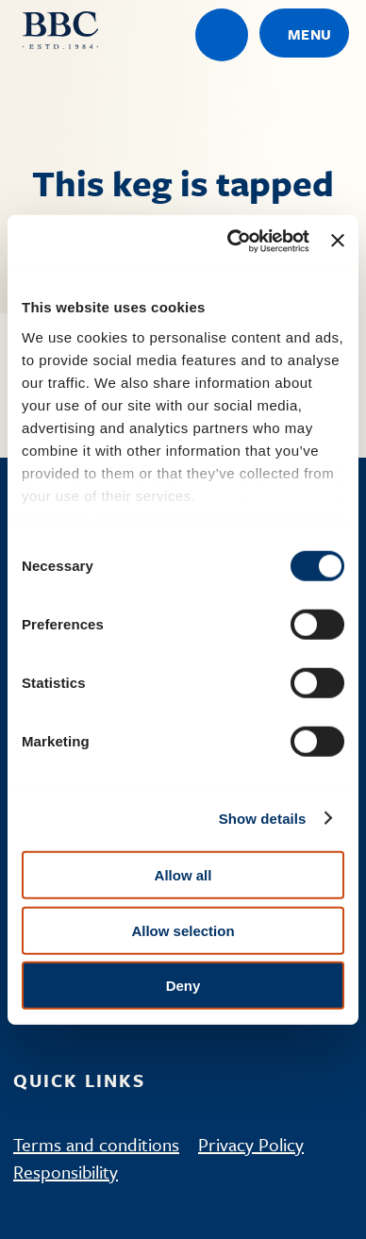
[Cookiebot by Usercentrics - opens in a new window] (232, 240)
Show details (263, 818)
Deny (183, 986)
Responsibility (65, 1171)
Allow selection (182, 930)
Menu (310, 34)
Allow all (183, 875)
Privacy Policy (251, 1144)
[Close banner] (337, 240)
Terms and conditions (96, 1144)
